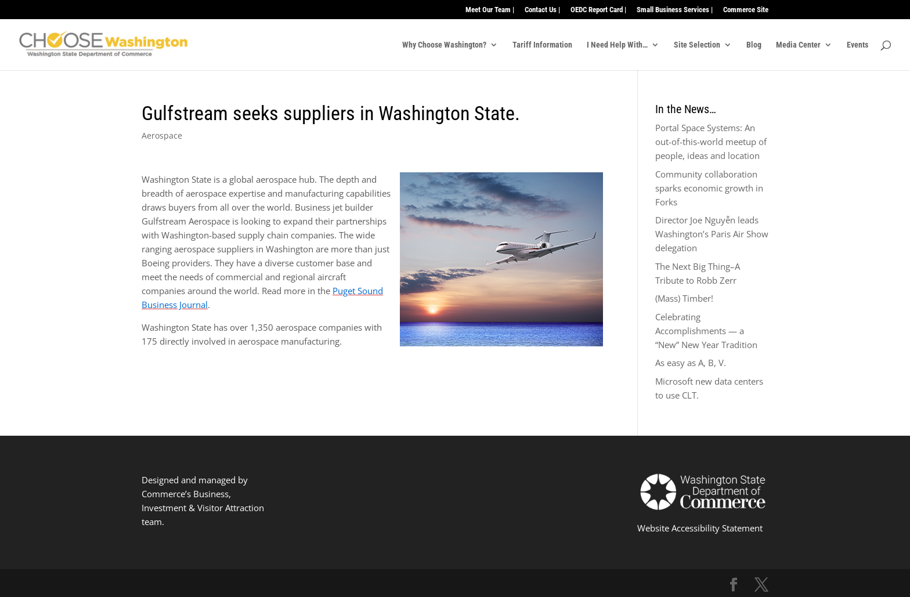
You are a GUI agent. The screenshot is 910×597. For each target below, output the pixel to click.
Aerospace (162, 135)
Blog (753, 45)
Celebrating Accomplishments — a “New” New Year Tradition (706, 330)
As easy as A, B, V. (690, 362)
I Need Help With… (617, 45)
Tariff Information (542, 45)
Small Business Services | (675, 10)
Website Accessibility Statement (700, 528)
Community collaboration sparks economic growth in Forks (709, 188)
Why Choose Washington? (444, 45)
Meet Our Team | (489, 10)
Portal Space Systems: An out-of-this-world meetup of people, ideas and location (711, 141)
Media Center (798, 45)
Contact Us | (542, 10)
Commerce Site (745, 10)
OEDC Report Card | (598, 10)
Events (857, 45)
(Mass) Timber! (684, 298)
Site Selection (697, 45)
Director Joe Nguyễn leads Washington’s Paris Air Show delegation (711, 234)
